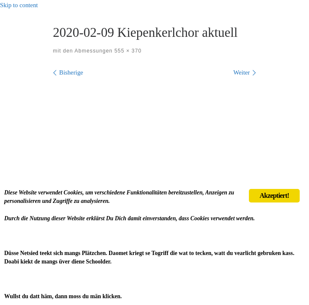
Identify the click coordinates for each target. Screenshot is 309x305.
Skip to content (19, 5)
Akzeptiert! (274, 195)
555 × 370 (127, 51)
